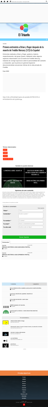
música (5, 156)
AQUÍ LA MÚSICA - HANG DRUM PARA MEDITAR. (13, 182)
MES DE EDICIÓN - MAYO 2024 (20, 299)
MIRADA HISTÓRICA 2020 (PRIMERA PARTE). (36, 182)
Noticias (24, 383)
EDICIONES (24, 398)
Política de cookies (29, 402)
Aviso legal (17, 402)
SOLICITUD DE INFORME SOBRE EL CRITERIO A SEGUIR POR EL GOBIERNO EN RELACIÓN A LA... (35, 173)
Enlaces (24, 392)
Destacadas (5, 242)
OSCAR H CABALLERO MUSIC (18, 332)
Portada (24, 377)
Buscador (24, 381)
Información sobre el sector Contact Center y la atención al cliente (26, 326)
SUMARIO (24, 379)
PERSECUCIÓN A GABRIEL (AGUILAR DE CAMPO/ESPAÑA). (27, 288)
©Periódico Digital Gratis (24, 373)
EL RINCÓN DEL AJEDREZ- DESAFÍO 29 (13, 171)
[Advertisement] (23, 13)
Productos (24, 389)
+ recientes (13, 284)
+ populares (36, 284)
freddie (5, 153)
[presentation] (29, 231)
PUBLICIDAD (24, 396)
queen (5, 150)
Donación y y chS (24, 394)
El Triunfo (23, 401)
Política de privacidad (23, 402)
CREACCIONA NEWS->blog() (17, 320)
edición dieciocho (8, 159)
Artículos (24, 385)
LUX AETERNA (14, 338)
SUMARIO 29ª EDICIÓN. (19, 305)
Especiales (4, 43)
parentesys (13, 344)
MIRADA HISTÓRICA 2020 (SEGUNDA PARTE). (16, 247)
